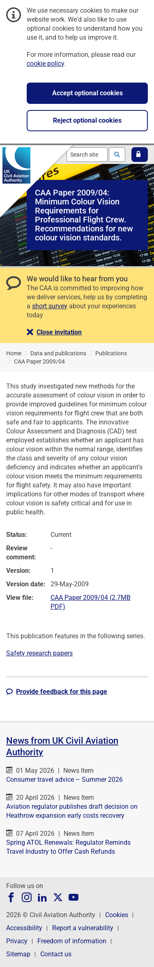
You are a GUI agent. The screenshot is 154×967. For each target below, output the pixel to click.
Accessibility (24, 928)
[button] (139, 154)
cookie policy (45, 63)
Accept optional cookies (87, 93)
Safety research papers (39, 653)
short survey (49, 306)
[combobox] (87, 154)
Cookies (116, 915)
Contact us (55, 954)
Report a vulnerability (82, 928)
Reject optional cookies (87, 120)
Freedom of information (71, 941)
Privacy (17, 941)
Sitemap (18, 954)
